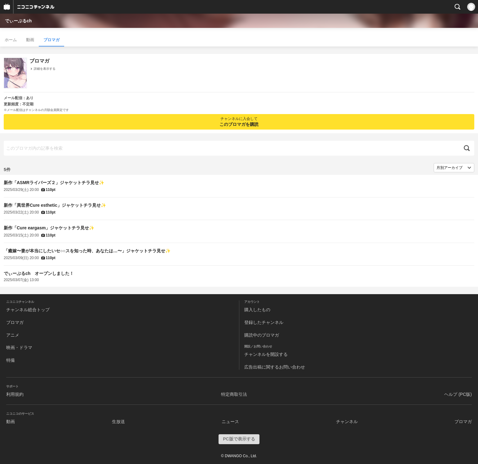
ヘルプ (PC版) (458, 394)
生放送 (118, 421)
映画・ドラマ (19, 347)
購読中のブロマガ (261, 335)
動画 (30, 40)
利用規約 (15, 394)
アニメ (12, 335)
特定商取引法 (234, 394)
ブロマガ (51, 40)
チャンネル (347, 421)
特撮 (10, 360)
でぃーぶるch (18, 20)
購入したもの (257, 309)
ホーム (11, 40)
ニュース (230, 421)
